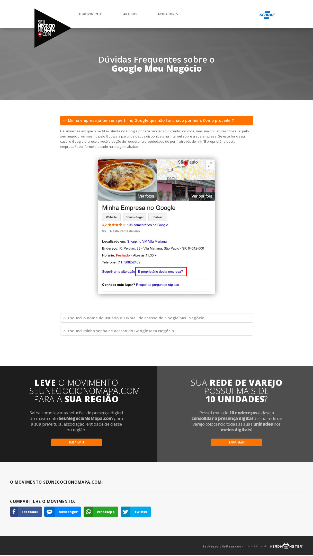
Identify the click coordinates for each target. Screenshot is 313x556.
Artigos (130, 14)
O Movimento (91, 14)
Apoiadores (168, 14)
